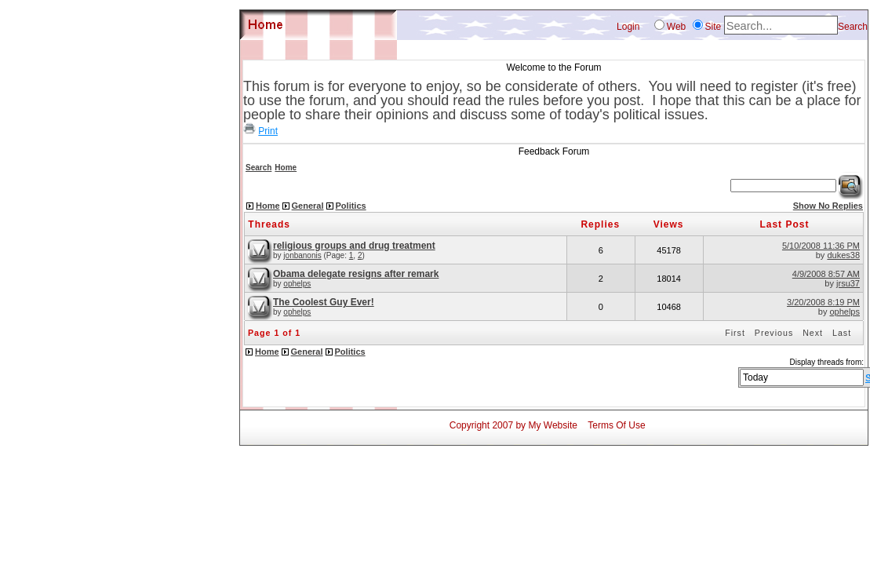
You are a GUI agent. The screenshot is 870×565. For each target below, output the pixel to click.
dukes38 (843, 255)
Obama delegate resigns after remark (356, 273)
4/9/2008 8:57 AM (826, 274)
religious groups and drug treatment (354, 245)
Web (676, 26)
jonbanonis (302, 255)
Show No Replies (828, 205)
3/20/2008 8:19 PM (823, 302)
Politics (351, 205)
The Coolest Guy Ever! (323, 302)
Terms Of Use (616, 425)
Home (286, 167)
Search (853, 26)
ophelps (297, 283)
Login (628, 26)
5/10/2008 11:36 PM (821, 245)
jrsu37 (848, 283)
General (308, 205)
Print (268, 131)
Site (713, 26)
